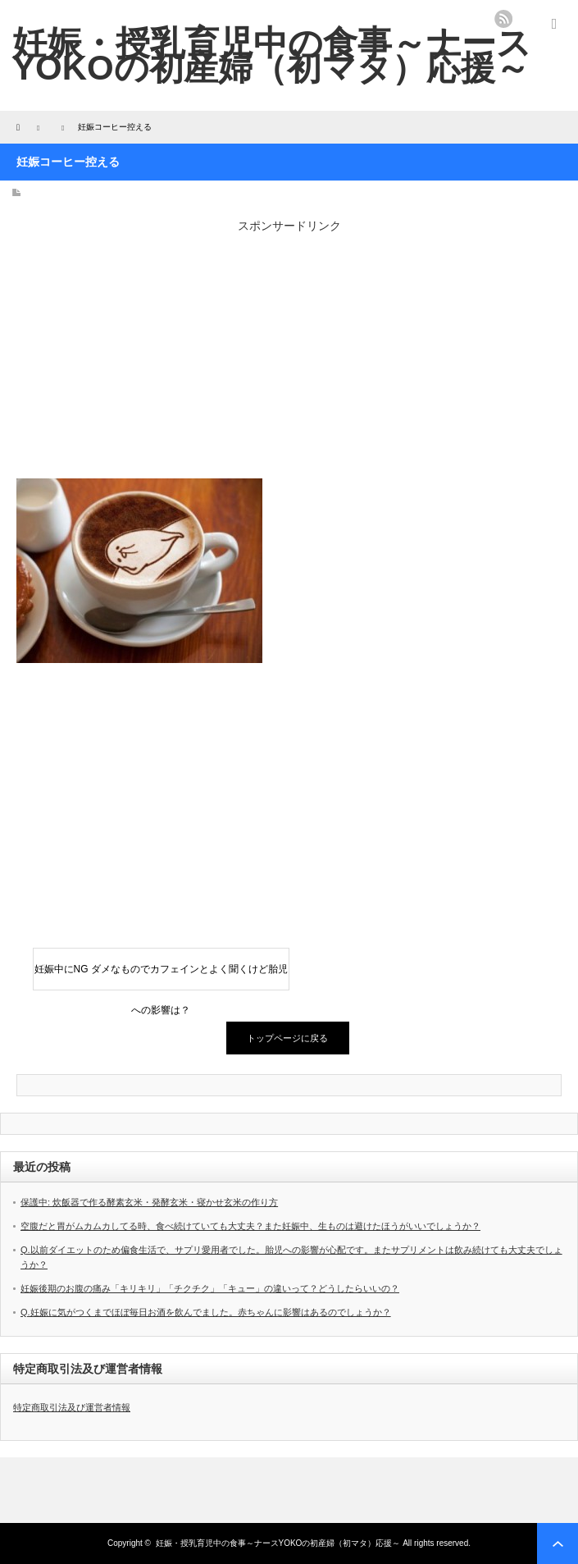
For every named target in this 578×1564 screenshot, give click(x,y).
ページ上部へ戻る (557, 1543)
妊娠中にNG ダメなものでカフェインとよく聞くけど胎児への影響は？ (161, 976)
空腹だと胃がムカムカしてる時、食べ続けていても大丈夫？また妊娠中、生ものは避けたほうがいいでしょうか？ (250, 1226)
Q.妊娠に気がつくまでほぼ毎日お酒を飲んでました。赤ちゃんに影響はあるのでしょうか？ (205, 1312)
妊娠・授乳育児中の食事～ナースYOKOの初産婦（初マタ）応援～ (271, 55)
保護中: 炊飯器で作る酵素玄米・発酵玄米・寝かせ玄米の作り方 (149, 1202)
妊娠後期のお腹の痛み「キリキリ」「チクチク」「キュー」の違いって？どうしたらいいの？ (209, 1288)
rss (503, 19)
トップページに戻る (287, 1038)
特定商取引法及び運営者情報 (71, 1407)
